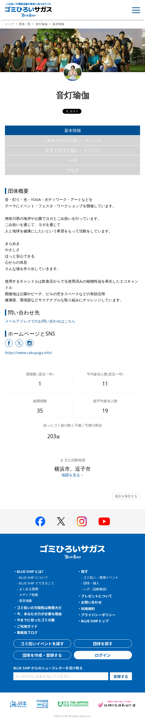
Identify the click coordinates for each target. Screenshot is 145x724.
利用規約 (88, 608)
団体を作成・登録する (42, 655)
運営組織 (25, 600)
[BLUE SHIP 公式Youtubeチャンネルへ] (104, 521)
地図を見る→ (73, 474)
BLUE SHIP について (33, 577)
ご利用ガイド (27, 626)
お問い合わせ (91, 602)
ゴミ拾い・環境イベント (101, 577)
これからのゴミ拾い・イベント (72, 140)
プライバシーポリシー (98, 614)
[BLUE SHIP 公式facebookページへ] (40, 521)
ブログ (72, 170)
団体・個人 (91, 583)
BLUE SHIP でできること (36, 583)
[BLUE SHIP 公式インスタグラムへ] (82, 521)
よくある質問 (28, 589)
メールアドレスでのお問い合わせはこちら (40, 321)
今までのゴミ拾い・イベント (72, 150)
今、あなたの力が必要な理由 (39, 613)
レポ (72, 160)
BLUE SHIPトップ (95, 620)
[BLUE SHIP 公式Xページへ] (61, 521)
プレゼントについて (96, 596)
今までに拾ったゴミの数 (36, 619)
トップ (9, 24)
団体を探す (103, 643)
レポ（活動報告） (96, 589)
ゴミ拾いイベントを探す (42, 643)
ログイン (103, 655)
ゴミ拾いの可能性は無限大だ (39, 607)
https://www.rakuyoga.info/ (28, 352)
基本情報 (72, 130)
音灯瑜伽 (41, 24)
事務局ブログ (27, 632)
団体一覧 (25, 24)
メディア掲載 (28, 594)
